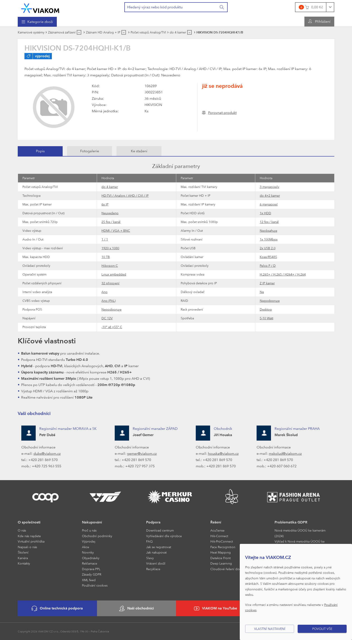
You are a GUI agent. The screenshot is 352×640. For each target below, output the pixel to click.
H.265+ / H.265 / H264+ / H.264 (283, 274)
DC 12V (107, 318)
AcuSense (217, 530)
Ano (104, 292)
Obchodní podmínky (97, 536)
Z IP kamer (267, 283)
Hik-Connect (219, 536)
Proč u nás (89, 530)
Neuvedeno (110, 213)
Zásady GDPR (91, 574)
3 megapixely (269, 187)
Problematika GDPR (291, 522)
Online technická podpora (57, 608)
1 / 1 (104, 239)
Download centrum (160, 530)
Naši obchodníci (136, 608)
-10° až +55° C (111, 327)
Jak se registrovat (158, 547)
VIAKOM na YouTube (215, 608)
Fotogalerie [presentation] (89, 151)
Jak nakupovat (156, 552)
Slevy (150, 558)
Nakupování (92, 522)
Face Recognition (222, 547)
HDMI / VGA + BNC (115, 230)
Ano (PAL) (108, 300)
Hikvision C (109, 265)
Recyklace (153, 569)
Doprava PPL (91, 569)
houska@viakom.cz (223, 453)
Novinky (88, 552)
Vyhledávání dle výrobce (164, 536)
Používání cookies (95, 585)
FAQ (149, 541)
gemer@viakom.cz (142, 453)
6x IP (104, 204)
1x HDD (265, 213)
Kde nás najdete (29, 536)
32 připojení (110, 283)
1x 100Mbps (268, 239)
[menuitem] (37, 22)
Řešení (215, 522)
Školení (23, 552)
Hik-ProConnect (221, 541)
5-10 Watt (266, 318)
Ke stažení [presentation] (139, 151)
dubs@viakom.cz (47, 453)
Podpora (153, 522)
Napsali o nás (27, 547)
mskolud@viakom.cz (285, 453)
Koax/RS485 (268, 257)
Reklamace (89, 563)
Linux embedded (113, 274)
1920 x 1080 (110, 248)
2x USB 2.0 (267, 248)
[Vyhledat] (222, 7)
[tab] (40, 151)
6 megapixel (269, 204)
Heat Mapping (220, 552)
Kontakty (24, 563)
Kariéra (23, 558)
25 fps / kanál (111, 222)
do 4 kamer (109, 187)
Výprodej (88, 541)
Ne (262, 292)
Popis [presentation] (40, 151)
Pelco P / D (268, 265)
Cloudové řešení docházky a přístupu (237, 569)
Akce (85, 547)
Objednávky (90, 558)
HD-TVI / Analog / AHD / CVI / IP (125, 195)
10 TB (105, 257)
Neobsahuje (268, 230)
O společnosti (29, 522)
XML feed (89, 580)
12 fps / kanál (269, 222)
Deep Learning (221, 563)
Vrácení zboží (155, 563)
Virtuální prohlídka (31, 541)
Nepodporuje (270, 300)
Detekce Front (220, 558)
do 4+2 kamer (270, 195)
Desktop (266, 309)
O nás (22, 530)
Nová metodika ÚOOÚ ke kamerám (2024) (300, 533)
